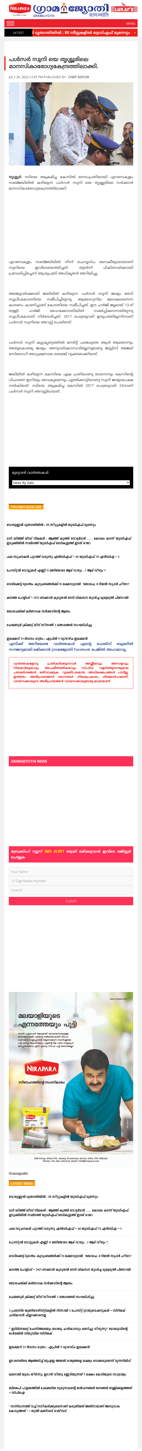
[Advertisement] (71, 227)
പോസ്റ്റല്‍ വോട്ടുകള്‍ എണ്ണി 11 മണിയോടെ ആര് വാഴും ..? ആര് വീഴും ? (56, 570)
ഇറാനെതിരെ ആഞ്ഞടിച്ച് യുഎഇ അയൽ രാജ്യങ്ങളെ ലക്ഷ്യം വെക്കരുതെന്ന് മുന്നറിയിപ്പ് (70, 1361)
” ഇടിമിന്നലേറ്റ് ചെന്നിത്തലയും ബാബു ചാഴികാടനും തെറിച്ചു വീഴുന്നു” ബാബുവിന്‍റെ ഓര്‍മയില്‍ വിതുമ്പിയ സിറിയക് (68, 1331)
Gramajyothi (18, 1174)
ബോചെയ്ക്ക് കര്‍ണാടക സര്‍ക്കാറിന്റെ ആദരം (38, 611)
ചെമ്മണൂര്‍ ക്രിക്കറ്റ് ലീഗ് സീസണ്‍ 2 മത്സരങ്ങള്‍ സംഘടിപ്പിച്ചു (49, 625)
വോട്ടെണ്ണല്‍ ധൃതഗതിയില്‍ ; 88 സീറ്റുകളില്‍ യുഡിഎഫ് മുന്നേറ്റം (70, 33)
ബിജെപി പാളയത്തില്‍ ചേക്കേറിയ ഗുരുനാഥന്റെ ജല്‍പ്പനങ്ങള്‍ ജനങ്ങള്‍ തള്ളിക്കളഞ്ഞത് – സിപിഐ (70, 1390)
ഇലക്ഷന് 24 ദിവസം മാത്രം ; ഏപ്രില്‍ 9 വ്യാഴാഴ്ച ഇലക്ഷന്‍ (47, 639)
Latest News (22, 1183)
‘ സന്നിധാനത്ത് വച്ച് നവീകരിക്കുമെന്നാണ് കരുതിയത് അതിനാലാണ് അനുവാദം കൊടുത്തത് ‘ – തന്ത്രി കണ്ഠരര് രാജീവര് (64, 1409)
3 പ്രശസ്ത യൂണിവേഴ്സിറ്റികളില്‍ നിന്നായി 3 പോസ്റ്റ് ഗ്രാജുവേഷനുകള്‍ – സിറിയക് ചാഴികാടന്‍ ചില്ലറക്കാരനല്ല (67, 1313)
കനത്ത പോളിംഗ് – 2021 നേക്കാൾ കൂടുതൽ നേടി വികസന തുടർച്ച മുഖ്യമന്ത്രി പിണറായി (67, 598)
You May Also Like (26, 507)
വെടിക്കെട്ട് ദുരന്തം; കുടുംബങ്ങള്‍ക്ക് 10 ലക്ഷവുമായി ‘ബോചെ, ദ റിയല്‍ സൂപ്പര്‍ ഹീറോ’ (68, 584)
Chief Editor (78, 77)
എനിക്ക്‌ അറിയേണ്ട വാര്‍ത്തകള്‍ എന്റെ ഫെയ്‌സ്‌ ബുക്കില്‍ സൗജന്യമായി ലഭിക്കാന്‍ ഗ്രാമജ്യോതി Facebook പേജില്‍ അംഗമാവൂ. (71, 647)
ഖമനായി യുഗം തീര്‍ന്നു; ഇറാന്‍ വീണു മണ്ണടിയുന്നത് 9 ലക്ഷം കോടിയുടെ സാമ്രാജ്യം (67, 1374)
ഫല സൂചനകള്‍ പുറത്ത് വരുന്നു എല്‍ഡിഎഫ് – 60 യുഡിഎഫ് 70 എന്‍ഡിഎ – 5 (63, 557)
